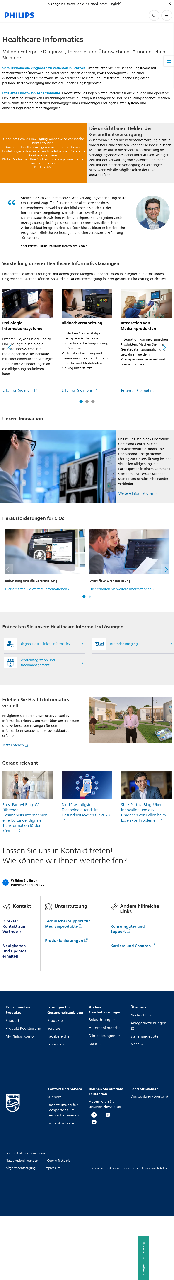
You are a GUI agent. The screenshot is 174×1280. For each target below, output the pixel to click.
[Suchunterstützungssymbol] (154, 15)
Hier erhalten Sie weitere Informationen (36, 589)
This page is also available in (66, 4)
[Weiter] (164, 347)
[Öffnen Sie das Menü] (166, 15)
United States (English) (104, 4)
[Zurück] (10, 347)
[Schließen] (169, 3)
